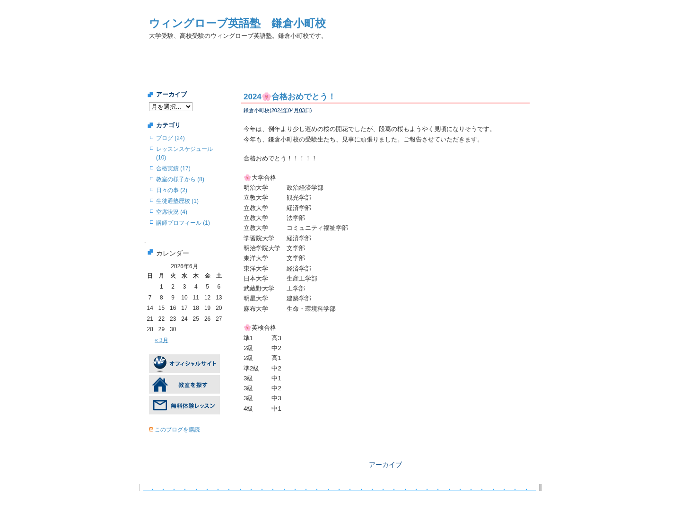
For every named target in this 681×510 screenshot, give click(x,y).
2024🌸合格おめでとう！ (290, 96)
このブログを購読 (177, 429)
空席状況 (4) (171, 212)
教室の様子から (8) (180, 179)
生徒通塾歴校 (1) (177, 201)
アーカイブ (385, 464)
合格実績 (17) (173, 168)
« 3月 (161, 340)
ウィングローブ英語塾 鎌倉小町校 (237, 23)
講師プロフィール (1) (183, 223)
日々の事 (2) (171, 190)
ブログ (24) (170, 138)
